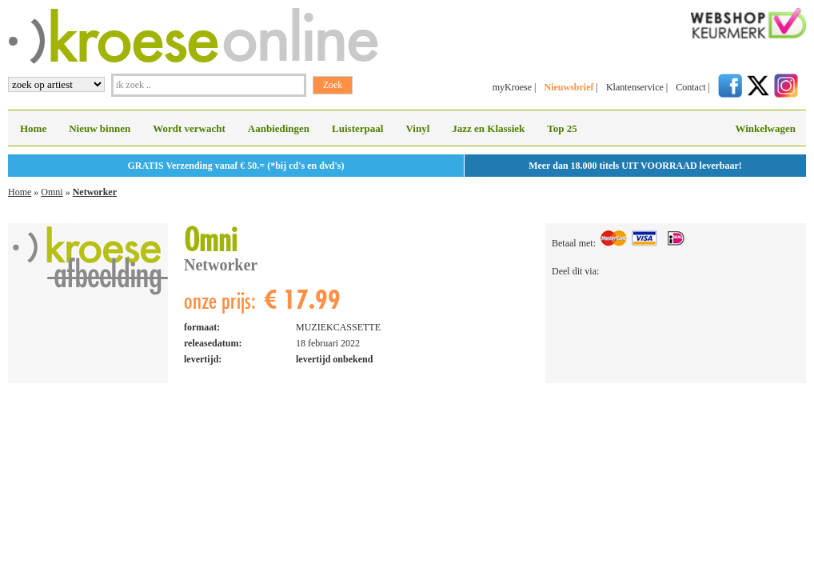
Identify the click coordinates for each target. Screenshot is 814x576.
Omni (51, 192)
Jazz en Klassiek (488, 128)
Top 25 (562, 128)
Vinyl (417, 128)
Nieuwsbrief (568, 87)
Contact (690, 87)
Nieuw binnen (99, 128)
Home (33, 128)
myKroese (512, 87)
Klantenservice (635, 87)
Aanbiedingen (278, 128)
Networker (95, 192)
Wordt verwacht (189, 128)
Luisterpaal (357, 128)
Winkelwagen (765, 128)
